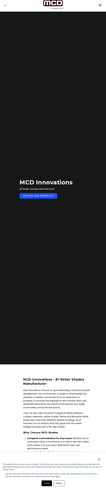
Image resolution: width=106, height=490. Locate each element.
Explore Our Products (38, 195)
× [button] (98, 459)
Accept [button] (46, 483)
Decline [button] (59, 483)
